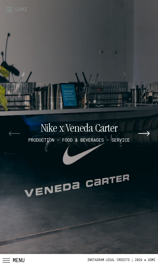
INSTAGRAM (95, 260)
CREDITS (123, 260)
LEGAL (110, 260)
